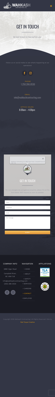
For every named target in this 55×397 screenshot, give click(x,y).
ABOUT (27, 274)
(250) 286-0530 (10, 284)
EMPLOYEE (27, 298)
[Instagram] (13, 292)
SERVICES (27, 284)
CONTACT (27, 293)
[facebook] (25, 72)
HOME (27, 269)
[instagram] (30, 72)
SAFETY (28, 279)
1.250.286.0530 (28, 84)
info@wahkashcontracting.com (27, 98)
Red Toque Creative (27, 322)
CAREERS (27, 288)
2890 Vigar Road (10, 269)
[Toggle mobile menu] (51, 6)
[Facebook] (7, 292)
